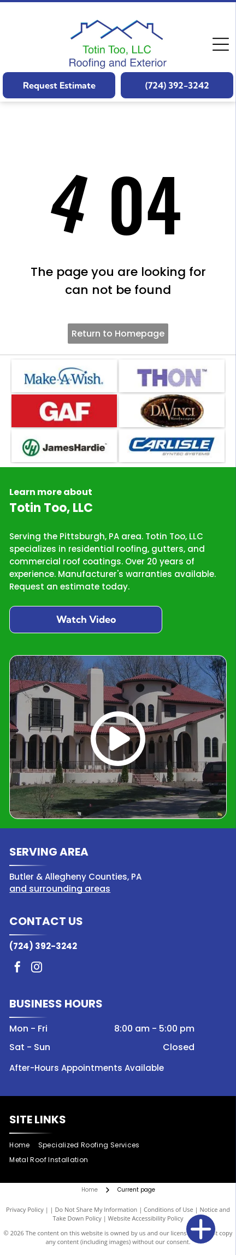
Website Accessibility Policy (146, 1218)
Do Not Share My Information (96, 1209)
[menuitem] (23, 1145)
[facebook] (17, 968)
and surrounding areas (59, 888)
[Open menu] (221, 44)
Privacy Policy (25, 1209)
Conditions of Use (168, 1209)
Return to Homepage (118, 333)
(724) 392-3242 (43, 946)
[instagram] (36, 968)
